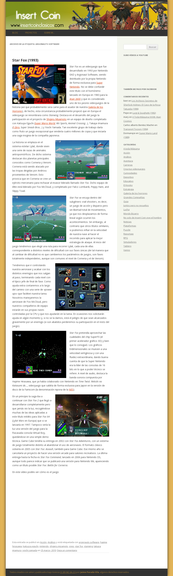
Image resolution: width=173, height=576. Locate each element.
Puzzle (126, 229)
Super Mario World (45, 123)
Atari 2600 (75, 99)
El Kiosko (128, 185)
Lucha (126, 209)
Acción (43, 542)
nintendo (44, 546)
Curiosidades (130, 173)
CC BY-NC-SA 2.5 (68, 572)
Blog (15, 32)
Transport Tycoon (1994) (135, 129)
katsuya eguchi (30, 546)
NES (71, 389)
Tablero (127, 246)
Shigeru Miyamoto (56, 119)
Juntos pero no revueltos (136, 205)
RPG (125, 237)
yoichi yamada (29, 550)
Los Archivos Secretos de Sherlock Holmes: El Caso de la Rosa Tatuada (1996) (141, 104)
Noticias (127, 221)
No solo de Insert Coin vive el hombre (142, 217)
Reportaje (128, 233)
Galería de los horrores (135, 193)
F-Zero (16, 127)
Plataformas (129, 225)
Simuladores (129, 241)
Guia (125, 201)
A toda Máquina (131, 148)
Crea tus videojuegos (134, 168)
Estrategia (128, 189)
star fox (79, 546)
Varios (126, 250)
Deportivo (128, 177)
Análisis (52, 542)
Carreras (128, 164)
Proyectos (31, 32)
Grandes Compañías (134, 197)
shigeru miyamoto (59, 546)
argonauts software (89, 542)
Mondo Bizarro (131, 213)
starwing (88, 546)
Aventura (128, 160)
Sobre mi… (49, 32)
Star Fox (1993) (25, 60)
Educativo (128, 181)
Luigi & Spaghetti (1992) (144, 112)
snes (71, 546)
